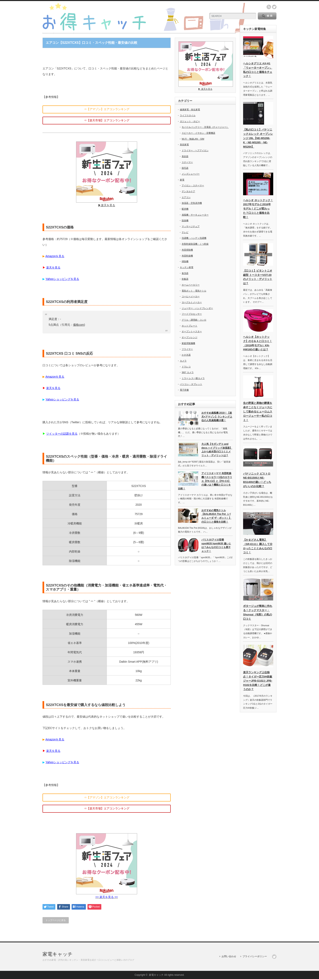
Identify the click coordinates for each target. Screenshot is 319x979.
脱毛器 (185, 168)
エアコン (186, 197)
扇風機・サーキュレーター (195, 215)
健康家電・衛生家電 (190, 109)
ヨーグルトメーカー (192, 302)
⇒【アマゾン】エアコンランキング (106, 109)
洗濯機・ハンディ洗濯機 (194, 238)
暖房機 (185, 209)
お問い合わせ (229, 956)
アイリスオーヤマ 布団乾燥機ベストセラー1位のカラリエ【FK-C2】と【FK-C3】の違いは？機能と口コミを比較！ (205, 481)
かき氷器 (186, 355)
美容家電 (184, 144)
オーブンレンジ (189, 337)
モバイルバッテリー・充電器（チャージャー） (205, 127)
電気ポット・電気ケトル (194, 290)
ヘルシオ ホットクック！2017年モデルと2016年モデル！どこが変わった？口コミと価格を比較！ (258, 209)
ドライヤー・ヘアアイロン (195, 150)
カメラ (183, 361)
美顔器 (185, 156)
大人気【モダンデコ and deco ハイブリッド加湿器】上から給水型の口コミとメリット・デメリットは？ (216, 450)
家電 (182, 180)
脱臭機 (185, 220)
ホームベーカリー (191, 285)
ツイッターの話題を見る (62, 433)
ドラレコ (186, 366)
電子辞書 (184, 390)
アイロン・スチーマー (193, 185)
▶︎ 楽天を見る (205, 87)
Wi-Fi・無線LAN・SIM (193, 139)
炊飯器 (185, 279)
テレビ (185, 232)
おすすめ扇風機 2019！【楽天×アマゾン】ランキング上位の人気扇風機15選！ (216, 416)
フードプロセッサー (192, 314)
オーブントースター (192, 331)
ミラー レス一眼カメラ (193, 378)
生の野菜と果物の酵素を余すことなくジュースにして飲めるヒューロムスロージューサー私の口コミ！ (257, 411)
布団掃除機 (187, 250)
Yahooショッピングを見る (62, 279)
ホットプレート (189, 326)
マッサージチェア (191, 226)
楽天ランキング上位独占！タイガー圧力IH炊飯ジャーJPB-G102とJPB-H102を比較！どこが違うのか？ (257, 681)
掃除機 (185, 261)
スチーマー (187, 162)
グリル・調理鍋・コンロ (194, 320)
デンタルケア (188, 191)
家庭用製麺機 (188, 343)
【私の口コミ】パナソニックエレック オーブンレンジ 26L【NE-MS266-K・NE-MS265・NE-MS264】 (258, 138)
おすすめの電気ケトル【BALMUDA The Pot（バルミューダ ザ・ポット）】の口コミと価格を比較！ (216, 516)
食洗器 (185, 273)
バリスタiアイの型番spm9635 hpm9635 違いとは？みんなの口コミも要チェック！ (216, 545)
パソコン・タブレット (191, 384)
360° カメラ (188, 372)
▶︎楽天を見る (106, 203)
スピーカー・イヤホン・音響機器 (198, 133)
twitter (274, 7)
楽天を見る (53, 267)
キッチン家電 (186, 267)
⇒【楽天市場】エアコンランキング (106, 120)
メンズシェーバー (191, 174)
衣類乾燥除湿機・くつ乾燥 (195, 244)
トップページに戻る (56, 920)
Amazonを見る (54, 256)
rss (269, 7)
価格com (78, 324)
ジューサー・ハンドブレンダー (197, 308)
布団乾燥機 (187, 255)
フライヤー (187, 349)
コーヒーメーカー (191, 296)
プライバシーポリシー (255, 956)
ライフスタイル (188, 115)
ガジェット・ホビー (190, 121)
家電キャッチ (58, 954)
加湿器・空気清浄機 (192, 203)
